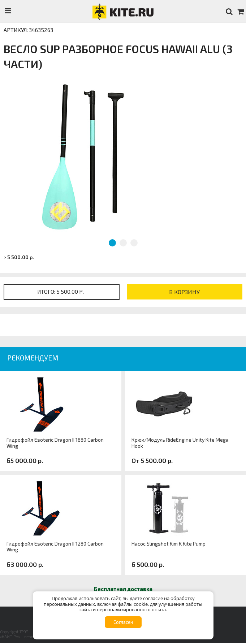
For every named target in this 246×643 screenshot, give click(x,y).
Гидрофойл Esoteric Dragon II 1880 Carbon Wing (55, 443)
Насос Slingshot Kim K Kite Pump (168, 544)
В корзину (184, 291)
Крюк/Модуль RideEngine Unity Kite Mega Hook (180, 443)
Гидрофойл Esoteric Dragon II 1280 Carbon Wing (55, 547)
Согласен (123, 622)
